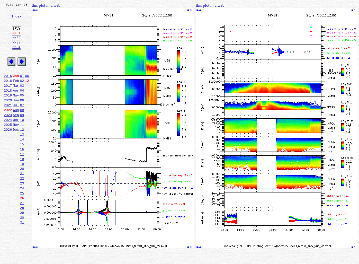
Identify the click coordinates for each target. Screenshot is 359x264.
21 (22, 201)
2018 (8, 105)
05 (22, 110)
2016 (8, 93)
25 (22, 224)
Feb (16, 93)
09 (22, 133)
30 (22, 252)
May (16, 110)
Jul (16, 122)
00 (27, 88)
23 (22, 212)
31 (22, 258)
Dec (16, 150)
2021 (8, 122)
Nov (16, 144)
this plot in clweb (46, 5)
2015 (8, 88)
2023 (8, 133)
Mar (16, 99)
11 (22, 144)
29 (22, 246)
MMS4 (16, 55)
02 (22, 93)
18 (22, 184)
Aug (16, 127)
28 (22, 241)
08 (22, 127)
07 (22, 122)
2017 (8, 99)
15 (22, 167)
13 (22, 156)
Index (16, 19)
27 (22, 235)
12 (22, 150)
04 (22, 105)
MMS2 (16, 44)
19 (22, 190)
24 (22, 218)
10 (22, 139)
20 (22, 195)
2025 (8, 144)
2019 (8, 110)
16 (22, 173)
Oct (16, 139)
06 (22, 116)
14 (22, 161)
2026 (8, 150)
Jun (16, 116)
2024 (8, 139)
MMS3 (16, 50)
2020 (8, 116)
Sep (16, 133)
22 (22, 207)
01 (22, 88)
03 (22, 99)
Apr (16, 105)
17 (22, 178)
